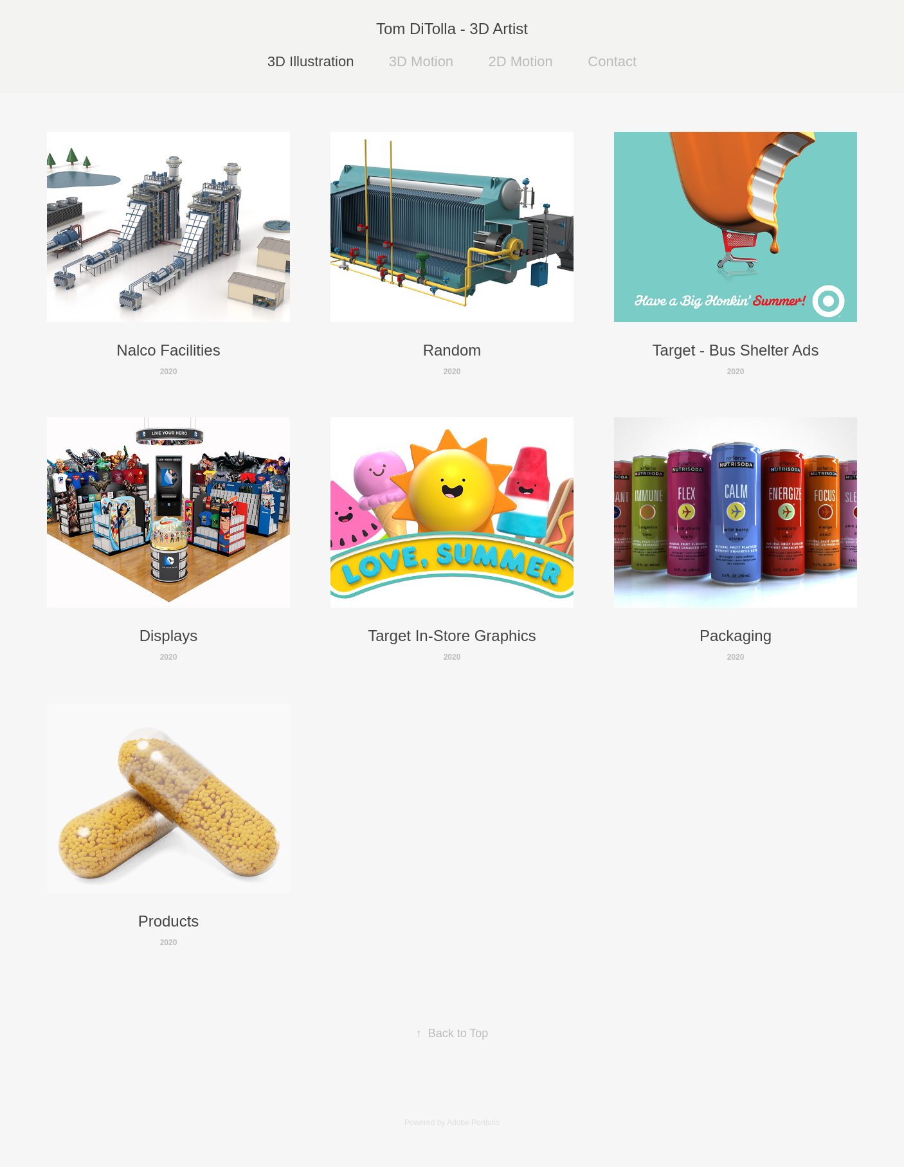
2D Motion (521, 61)
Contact (612, 61)
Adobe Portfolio (473, 1122)
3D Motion (421, 61)
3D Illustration (310, 61)
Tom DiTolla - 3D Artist (452, 28)
